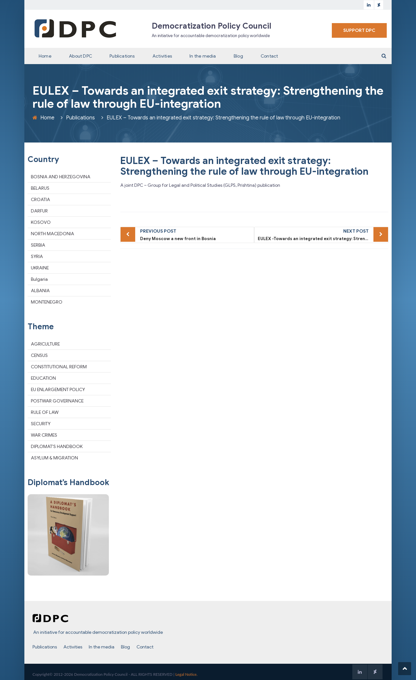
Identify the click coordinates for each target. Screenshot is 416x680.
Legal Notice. (187, 674)
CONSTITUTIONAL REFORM (59, 367)
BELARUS (40, 188)
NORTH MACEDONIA (52, 234)
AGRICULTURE (45, 344)
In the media (202, 56)
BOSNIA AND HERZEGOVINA (60, 177)
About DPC (80, 56)
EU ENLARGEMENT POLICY (58, 389)
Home (45, 56)
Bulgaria (39, 279)
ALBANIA (40, 290)
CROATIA (40, 199)
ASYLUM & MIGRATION (54, 458)
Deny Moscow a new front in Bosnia (195, 234)
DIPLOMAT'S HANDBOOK (57, 446)
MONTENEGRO (46, 302)
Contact (269, 56)
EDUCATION (43, 378)
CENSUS (39, 355)
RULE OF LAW (44, 412)
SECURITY (40, 424)
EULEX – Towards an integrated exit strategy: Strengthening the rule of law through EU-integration (244, 166)
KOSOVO (41, 222)
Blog (238, 56)
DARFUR (39, 211)
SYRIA (37, 256)
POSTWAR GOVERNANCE (57, 401)
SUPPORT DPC (359, 30)
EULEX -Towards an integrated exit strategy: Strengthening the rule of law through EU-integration (323, 234)
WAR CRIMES (44, 435)
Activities (162, 56)
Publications (122, 56)
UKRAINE (40, 268)
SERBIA (38, 245)
